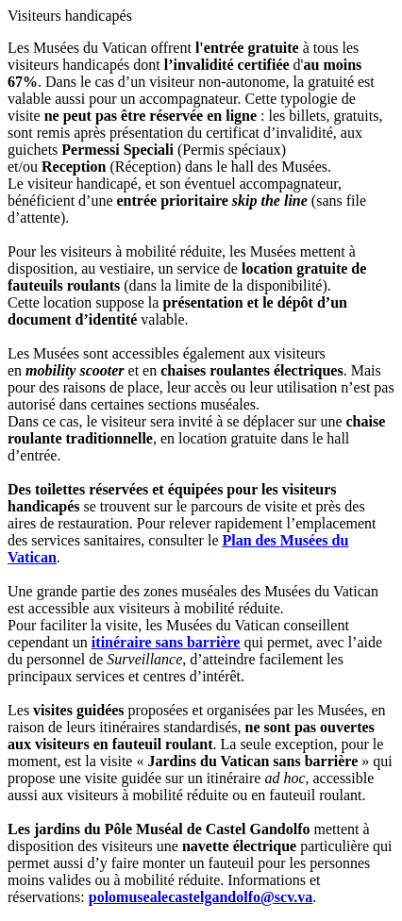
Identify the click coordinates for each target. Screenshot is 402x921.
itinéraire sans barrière (166, 642)
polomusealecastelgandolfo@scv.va (201, 897)
